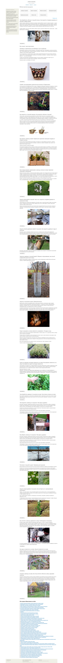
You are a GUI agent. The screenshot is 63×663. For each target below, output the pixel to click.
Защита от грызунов (34, 10)
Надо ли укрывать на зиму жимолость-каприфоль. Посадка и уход (35, 331)
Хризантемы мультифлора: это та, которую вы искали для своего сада (32, 622)
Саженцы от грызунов (24, 10)
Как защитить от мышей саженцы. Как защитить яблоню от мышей (35, 114)
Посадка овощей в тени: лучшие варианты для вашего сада (30, 647)
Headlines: (22, 611)
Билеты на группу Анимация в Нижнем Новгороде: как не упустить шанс (32, 618)
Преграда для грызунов (52, 10)
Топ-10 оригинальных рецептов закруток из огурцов (29, 612)
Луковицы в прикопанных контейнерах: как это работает (33, 48)
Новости (31, 4)
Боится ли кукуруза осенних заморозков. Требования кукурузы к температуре (33, 637)
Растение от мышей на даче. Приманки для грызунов (32, 465)
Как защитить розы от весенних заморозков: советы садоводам (31, 654)
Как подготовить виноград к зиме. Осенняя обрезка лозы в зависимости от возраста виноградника (37, 648)
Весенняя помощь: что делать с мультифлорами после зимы (31, 621)
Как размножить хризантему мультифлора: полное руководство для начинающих (34, 623)
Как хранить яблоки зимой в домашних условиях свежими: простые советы (32, 608)
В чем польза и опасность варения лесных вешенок (29, 657)
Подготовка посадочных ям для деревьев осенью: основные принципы (11, 27)
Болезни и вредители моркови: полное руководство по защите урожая (31, 603)
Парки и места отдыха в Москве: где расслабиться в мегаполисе (31, 619)
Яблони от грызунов (43, 10)
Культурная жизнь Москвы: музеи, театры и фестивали (29, 609)
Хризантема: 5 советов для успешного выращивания (29, 624)
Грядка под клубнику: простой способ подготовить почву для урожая (11, 21)
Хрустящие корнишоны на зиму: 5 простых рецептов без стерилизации (32, 607)
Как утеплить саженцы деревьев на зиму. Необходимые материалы (36, 520)
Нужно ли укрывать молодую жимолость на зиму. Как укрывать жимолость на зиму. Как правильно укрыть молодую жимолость (38, 363)
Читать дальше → (22, 43)
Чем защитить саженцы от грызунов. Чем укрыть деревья (33, 402)
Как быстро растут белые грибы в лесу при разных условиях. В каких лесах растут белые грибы (36, 646)
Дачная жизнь (31, 1)
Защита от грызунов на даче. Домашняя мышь (31, 301)
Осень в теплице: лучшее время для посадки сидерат (29, 642)
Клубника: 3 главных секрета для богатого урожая (29, 627)
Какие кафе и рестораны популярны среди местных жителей (30, 605)
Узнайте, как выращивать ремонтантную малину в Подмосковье (35, 84)
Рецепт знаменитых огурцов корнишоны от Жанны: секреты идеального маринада (33, 606)
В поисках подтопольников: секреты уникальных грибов (30, 630)
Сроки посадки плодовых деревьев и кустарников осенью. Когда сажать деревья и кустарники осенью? (38, 643)
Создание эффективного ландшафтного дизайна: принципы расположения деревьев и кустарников (37, 636)
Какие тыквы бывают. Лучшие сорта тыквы (28, 641)
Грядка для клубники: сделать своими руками (28, 629)
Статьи (35, 4)
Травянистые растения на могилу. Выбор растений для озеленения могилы (11, 30)
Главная (27, 4)
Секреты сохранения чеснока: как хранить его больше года (30, 625)
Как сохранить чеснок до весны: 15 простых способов (29, 626)
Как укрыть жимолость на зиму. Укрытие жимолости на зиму (34, 549)
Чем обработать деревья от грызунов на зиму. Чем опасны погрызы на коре (38, 394)
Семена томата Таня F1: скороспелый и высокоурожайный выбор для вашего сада (34, 620)
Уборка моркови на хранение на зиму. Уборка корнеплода (30, 638)
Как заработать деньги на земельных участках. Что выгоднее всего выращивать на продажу (12, 14)
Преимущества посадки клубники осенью (27, 628)
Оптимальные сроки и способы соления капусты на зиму (30, 656)
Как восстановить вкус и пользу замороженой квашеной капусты (31, 655)
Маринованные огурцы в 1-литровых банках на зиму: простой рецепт (31, 604)
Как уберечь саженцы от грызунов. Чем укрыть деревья (33, 434)
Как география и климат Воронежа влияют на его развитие (30, 610)
